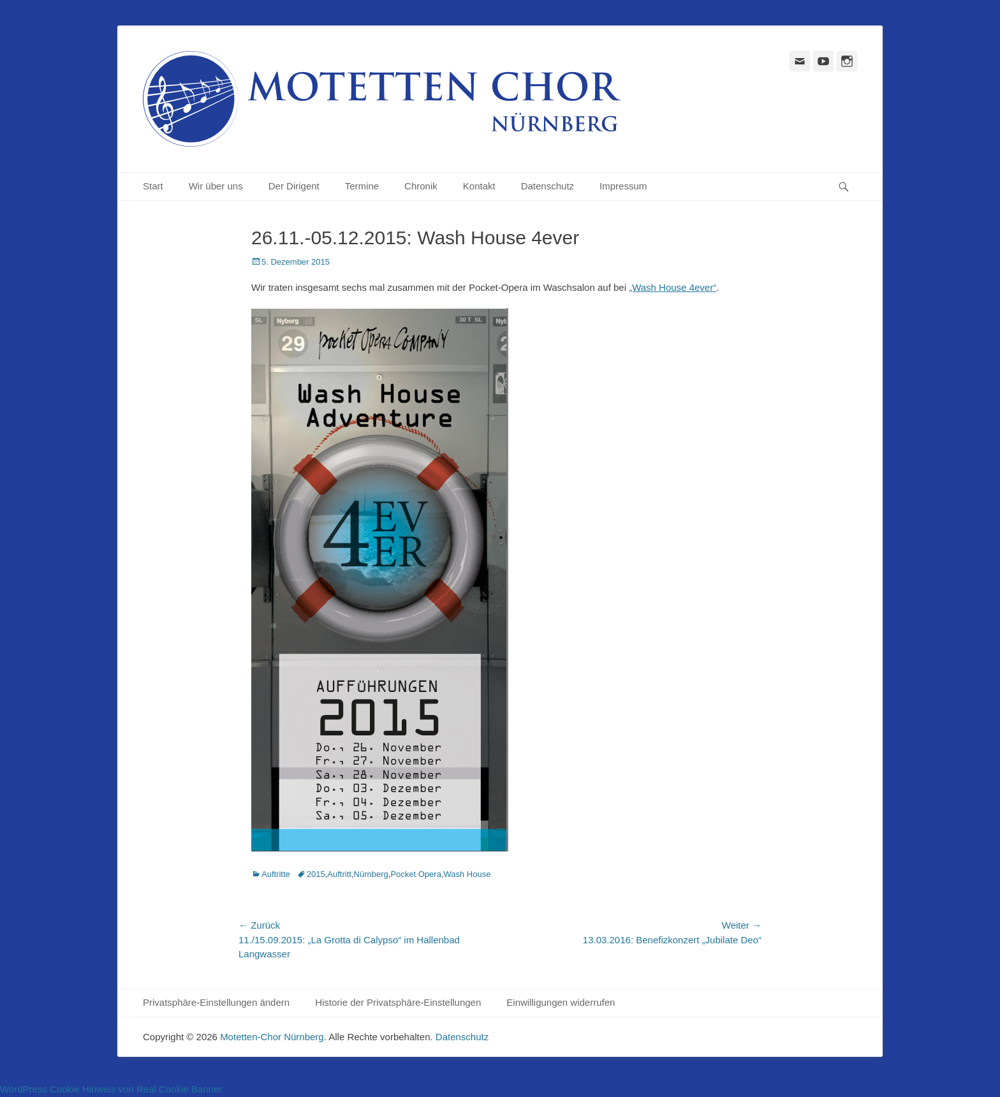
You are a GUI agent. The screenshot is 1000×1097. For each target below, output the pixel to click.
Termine (362, 185)
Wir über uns (216, 185)
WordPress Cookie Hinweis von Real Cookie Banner (111, 1089)
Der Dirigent (294, 185)
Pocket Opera (415, 874)
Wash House (467, 874)
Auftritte (275, 874)
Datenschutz (547, 185)
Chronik (421, 185)
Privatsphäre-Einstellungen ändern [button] (216, 1002)
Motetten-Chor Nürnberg (272, 1036)
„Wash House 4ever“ (672, 287)
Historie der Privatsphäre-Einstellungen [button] (398, 1002)
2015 (316, 874)
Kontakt (479, 185)
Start (153, 185)
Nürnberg (371, 874)
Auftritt (339, 874)
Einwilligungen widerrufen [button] (560, 1002)
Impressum (623, 185)
